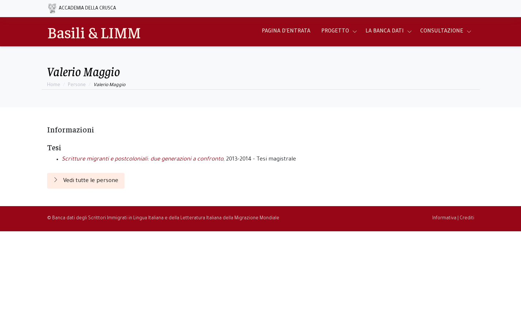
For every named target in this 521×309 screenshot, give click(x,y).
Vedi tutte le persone (85, 180)
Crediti (467, 218)
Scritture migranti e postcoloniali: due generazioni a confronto (142, 160)
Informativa (444, 218)
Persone (77, 85)
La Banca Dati (384, 32)
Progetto (335, 32)
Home (53, 85)
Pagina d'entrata (286, 32)
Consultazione (441, 32)
